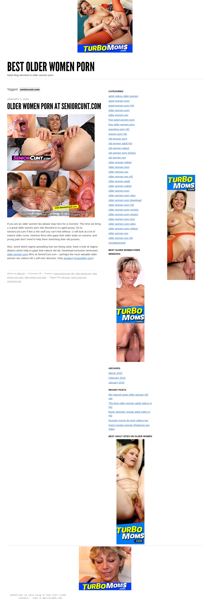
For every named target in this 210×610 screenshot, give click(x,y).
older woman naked (120, 162)
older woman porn (119, 167)
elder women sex (118, 115)
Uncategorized (117, 242)
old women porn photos (122, 152)
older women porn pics (122, 219)
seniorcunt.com (14, 281)
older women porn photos (123, 214)
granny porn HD (118, 133)
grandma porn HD (119, 129)
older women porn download (125, 200)
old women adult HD (120, 143)
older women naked (120, 185)
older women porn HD (121, 204)
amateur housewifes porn (78, 258)
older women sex (118, 233)
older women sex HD (121, 238)
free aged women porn (122, 119)
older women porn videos (123, 228)
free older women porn (122, 124)
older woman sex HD (121, 176)
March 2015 (115, 373)
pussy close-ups (78, 277)
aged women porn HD (64, 273)
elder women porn (119, 110)
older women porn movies (124, 209)
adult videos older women (123, 96)
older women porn (17, 254)
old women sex (117, 157)
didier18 (21, 273)
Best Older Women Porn (51, 66)
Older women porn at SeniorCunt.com (54, 106)
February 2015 (117, 377)
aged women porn (119, 100)
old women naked (119, 148)
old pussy (65, 277)
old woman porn (118, 138)
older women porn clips (122, 195)
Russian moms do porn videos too (128, 420)
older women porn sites (35, 277)
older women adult (119, 181)
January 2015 (116, 382)
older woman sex (83, 273)
